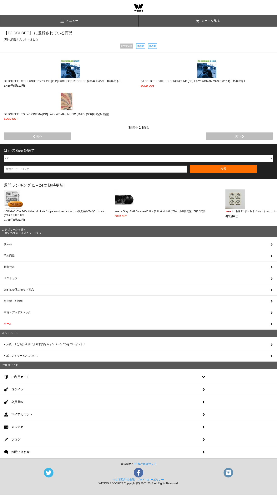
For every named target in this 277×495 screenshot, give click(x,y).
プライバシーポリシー (150, 479)
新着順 (152, 46)
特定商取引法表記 (124, 479)
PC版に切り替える (145, 464)
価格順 (140, 46)
